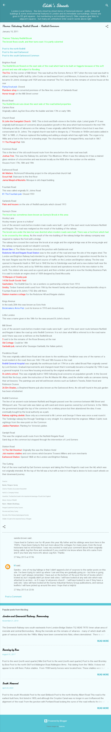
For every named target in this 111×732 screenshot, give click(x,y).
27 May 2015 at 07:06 (24, 557)
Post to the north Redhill (13, 48)
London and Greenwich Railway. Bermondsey (25, 616)
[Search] (107, 5)
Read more (103, 641)
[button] (107, 27)
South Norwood (10, 683)
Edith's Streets (55, 5)
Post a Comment (13, 596)
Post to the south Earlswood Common (20, 55)
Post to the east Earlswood (15, 52)
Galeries (62, 726)
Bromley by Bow (10, 650)
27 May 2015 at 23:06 (24, 589)
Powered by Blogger (55, 721)
